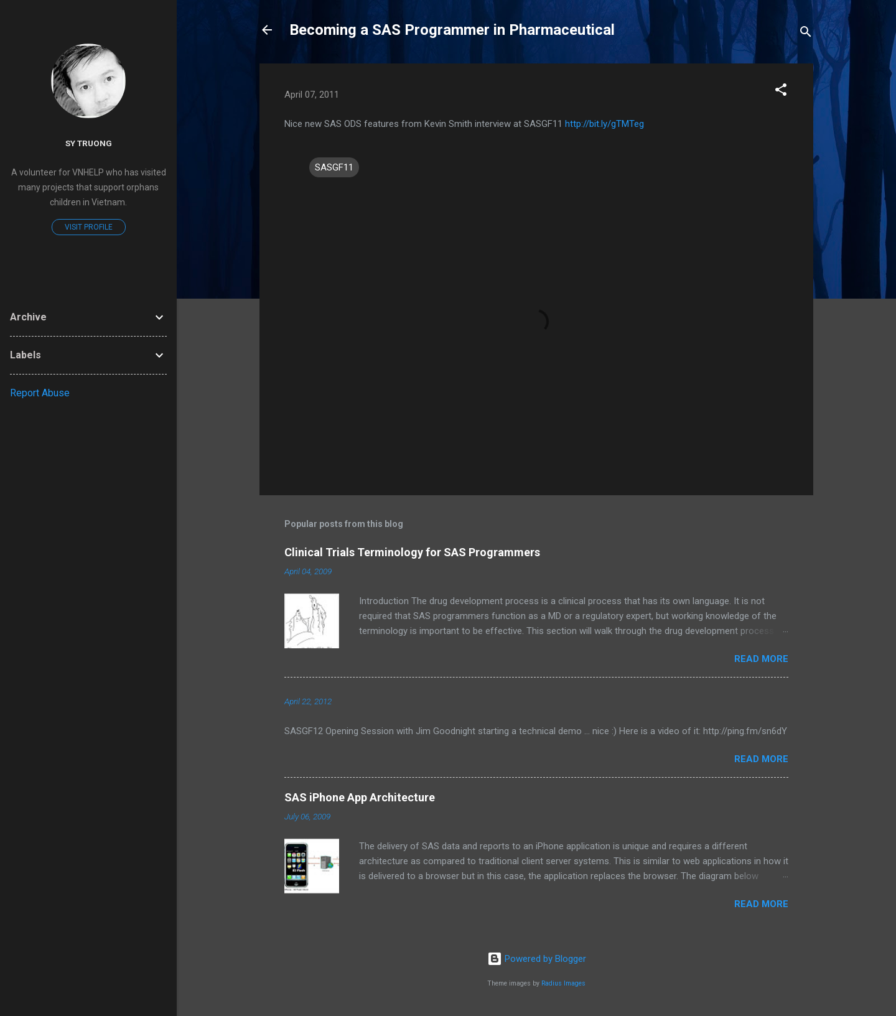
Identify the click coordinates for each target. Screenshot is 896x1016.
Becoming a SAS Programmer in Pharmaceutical (452, 30)
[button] (780, 91)
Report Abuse (40, 393)
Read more (761, 658)
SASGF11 (334, 167)
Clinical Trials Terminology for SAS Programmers (412, 552)
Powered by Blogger (536, 958)
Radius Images (563, 983)
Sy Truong (88, 143)
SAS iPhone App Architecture (359, 797)
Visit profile (89, 227)
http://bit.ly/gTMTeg (604, 123)
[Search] (805, 34)
